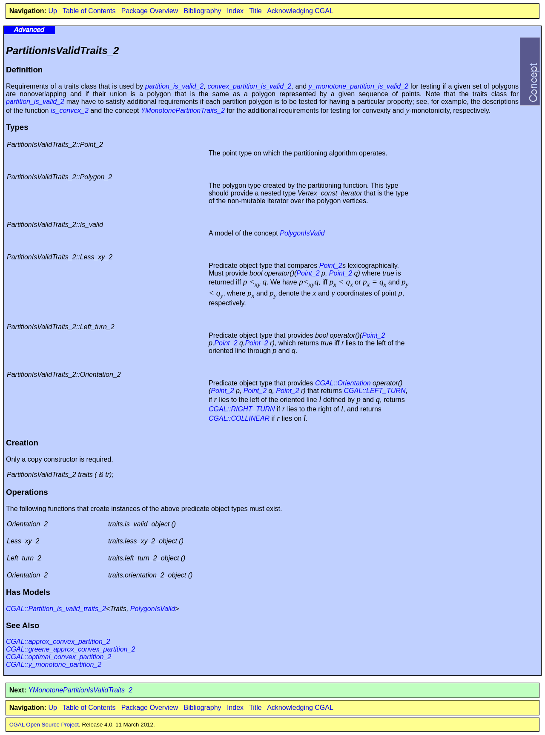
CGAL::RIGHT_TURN (242, 409)
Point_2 (330, 265)
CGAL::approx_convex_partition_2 (58, 641)
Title (255, 10)
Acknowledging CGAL (300, 10)
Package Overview (149, 10)
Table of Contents (89, 10)
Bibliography (202, 10)
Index (235, 10)
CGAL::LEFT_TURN (375, 390)
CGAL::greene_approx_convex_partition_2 (70, 649)
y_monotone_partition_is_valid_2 (358, 86)
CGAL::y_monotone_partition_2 (53, 664)
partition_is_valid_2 (174, 86)
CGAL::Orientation (343, 383)
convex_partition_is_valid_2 (249, 86)
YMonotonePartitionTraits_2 (183, 110)
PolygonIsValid (302, 233)
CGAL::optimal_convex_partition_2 (58, 656)
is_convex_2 (70, 110)
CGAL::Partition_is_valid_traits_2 (56, 608)
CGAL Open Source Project (44, 724)
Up (52, 10)
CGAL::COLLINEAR (239, 418)
